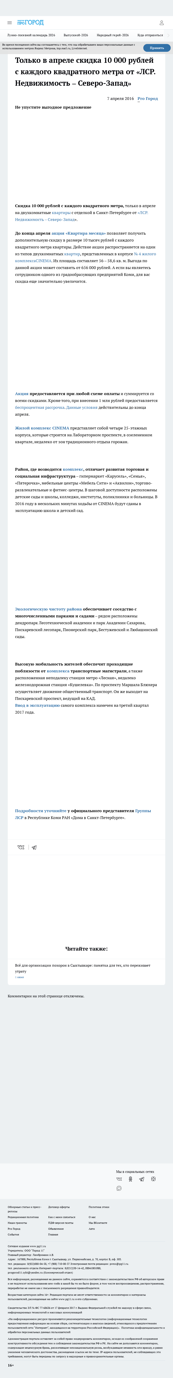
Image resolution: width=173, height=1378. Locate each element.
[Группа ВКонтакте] (119, 1179)
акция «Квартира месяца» (79, 233)
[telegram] (35, 847)
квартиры (61, 212)
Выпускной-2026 (76, 35)
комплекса (57, 671)
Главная (53, 1234)
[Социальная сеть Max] (119, 1188)
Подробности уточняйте (41, 810)
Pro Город (148, 98)
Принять (157, 48)
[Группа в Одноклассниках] (130, 1179)
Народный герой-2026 (113, 35)
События (13, 1234)
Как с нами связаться (61, 1217)
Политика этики (99, 1207)
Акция (22, 393)
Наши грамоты (17, 1222)
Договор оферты (59, 1207)
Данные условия (82, 407)
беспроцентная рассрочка (39, 407)
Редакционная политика (23, 1217)
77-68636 (45, 1307)
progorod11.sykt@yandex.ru (25, 1272)
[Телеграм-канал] (142, 1179)
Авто (92, 1228)
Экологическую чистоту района (48, 609)
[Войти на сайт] (161, 22)
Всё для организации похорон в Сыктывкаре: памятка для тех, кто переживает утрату (86, 971)
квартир (72, 253)
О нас (92, 1217)
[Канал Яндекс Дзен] (153, 1179)
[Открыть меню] (9, 22)
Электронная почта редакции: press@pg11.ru (99, 1263)
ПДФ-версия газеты (60, 1222)
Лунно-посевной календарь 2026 (31, 35)
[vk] (21, 847)
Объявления (56, 1228)
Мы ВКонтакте (98, 1222)
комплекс (73, 469)
